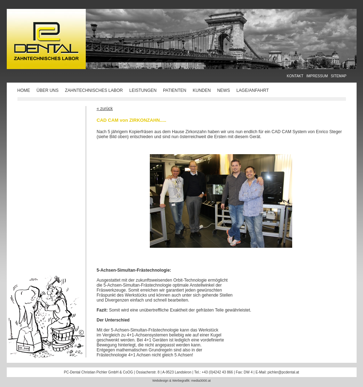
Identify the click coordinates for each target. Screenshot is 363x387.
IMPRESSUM (317, 76)
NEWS (223, 90)
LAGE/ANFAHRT (252, 90)
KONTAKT (295, 76)
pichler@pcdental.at (283, 372)
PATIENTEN (174, 90)
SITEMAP (339, 76)
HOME (23, 90)
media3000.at (201, 380)
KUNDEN (202, 90)
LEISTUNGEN (143, 90)
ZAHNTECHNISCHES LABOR (94, 90)
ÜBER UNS (48, 90)
